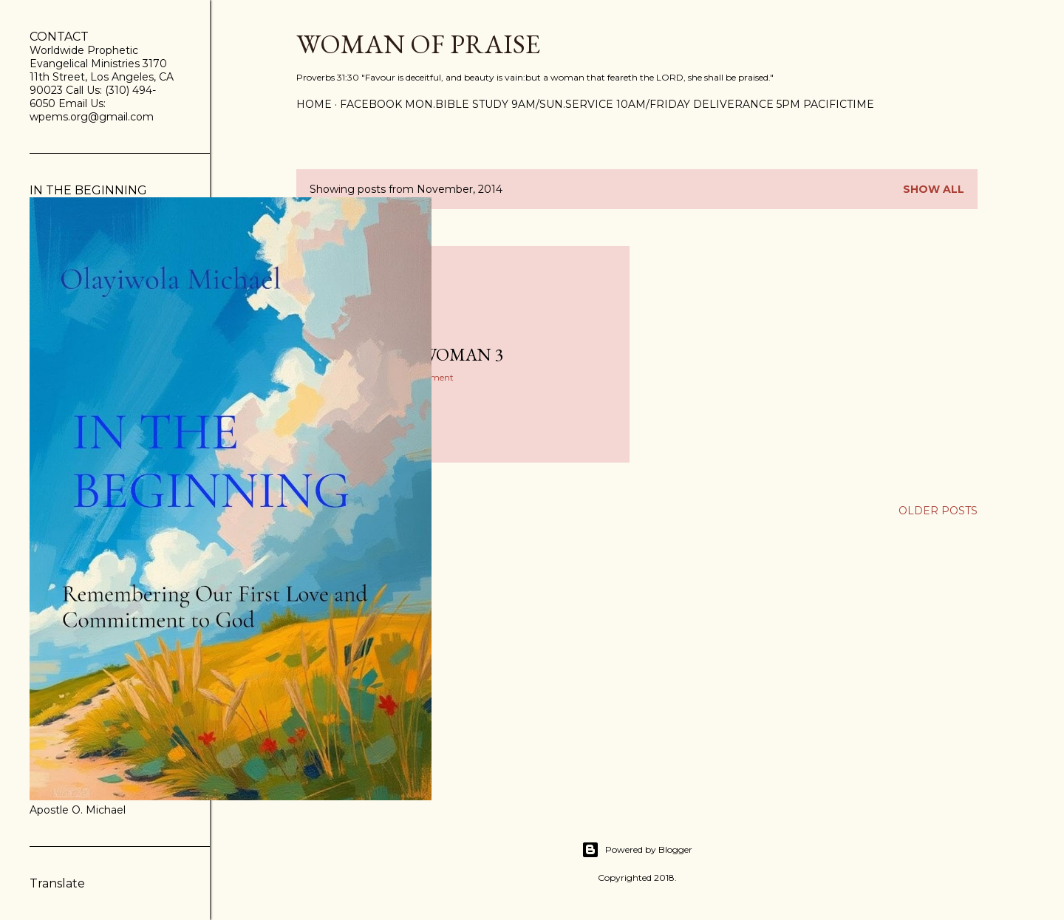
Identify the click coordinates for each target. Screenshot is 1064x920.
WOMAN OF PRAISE (418, 44)
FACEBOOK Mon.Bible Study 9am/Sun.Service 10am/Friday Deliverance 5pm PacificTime (607, 104)
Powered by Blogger (637, 850)
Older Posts (938, 510)
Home (314, 104)
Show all (933, 189)
